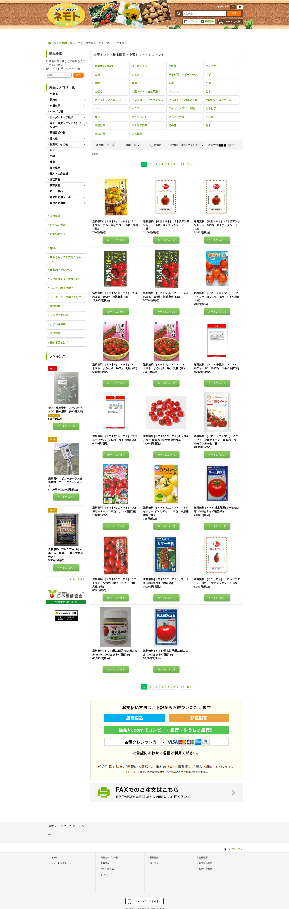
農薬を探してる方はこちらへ (65, 259)
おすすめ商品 (107, 869)
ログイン (192, 21)
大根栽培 (55, 333)
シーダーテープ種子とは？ (65, 297)
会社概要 (55, 215)
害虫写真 (55, 306)
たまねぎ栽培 (58, 324)
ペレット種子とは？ (61, 287)
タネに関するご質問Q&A (64, 278)
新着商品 (105, 863)
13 (182, 164)
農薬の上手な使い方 (61, 269)
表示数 (100, 145)
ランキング (106, 874)
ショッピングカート (61, 863)
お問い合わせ (58, 234)
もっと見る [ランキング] (78, 579)
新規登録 (209, 21)
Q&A (53, 248)
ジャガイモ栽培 (59, 315)
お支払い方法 (58, 224)
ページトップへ (235, 849)
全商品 (54, 93)
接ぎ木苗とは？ (59, 342)
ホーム (54, 857)
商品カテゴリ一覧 (109, 857)
